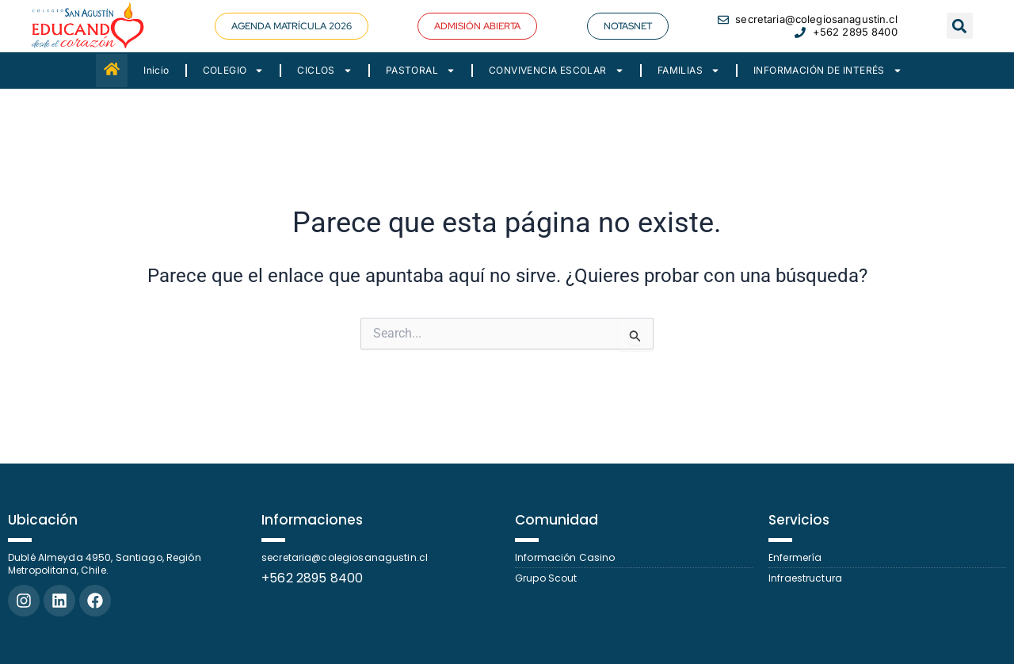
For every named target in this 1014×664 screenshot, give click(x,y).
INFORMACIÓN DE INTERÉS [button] (827, 70)
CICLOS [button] (324, 70)
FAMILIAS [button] (689, 70)
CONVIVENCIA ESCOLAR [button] (556, 70)
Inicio (156, 70)
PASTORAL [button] (421, 70)
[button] (291, 26)
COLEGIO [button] (234, 70)
